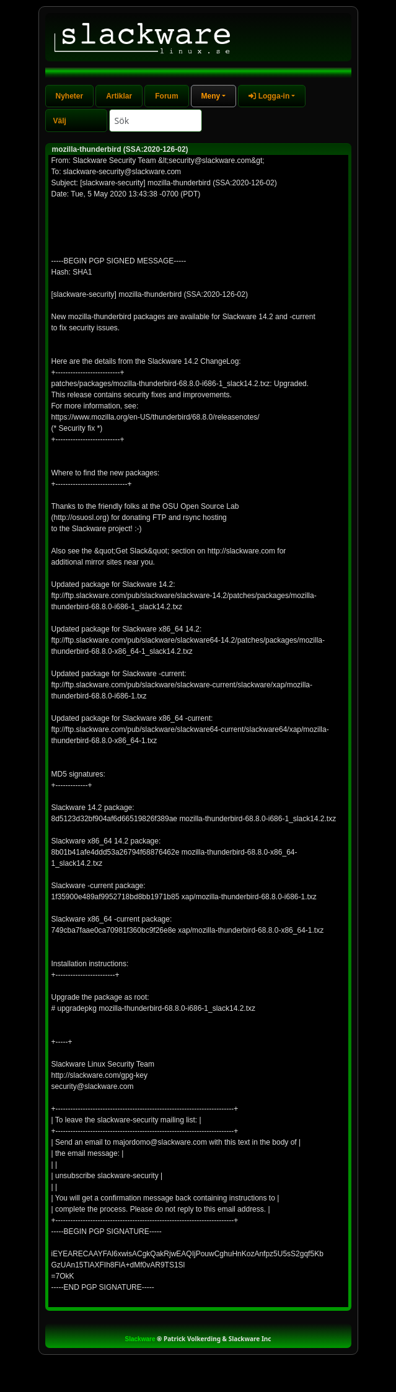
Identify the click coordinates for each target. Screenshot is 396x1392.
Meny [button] (211, 96)
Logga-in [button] (269, 96)
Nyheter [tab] (70, 96)
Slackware (140, 1339)
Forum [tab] (166, 96)
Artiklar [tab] (119, 96)
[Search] (155, 120)
